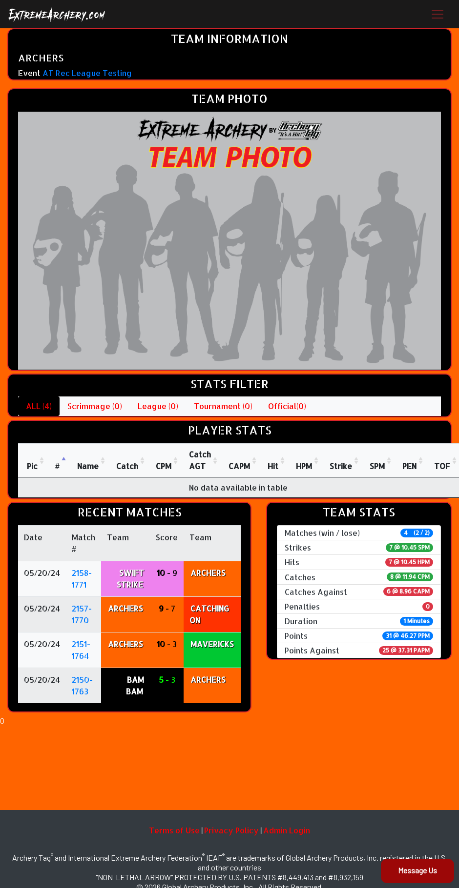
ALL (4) (39, 406)
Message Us (417, 870)
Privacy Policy (231, 830)
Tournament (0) (223, 406)
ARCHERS (208, 573)
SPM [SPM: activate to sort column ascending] (377, 466)
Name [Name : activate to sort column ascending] (88, 466)
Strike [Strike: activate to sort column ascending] (341, 466)
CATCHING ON (209, 614)
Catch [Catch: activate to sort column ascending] (127, 466)
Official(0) (287, 406)
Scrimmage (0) (94, 406)
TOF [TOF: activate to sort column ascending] (442, 466)
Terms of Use (174, 830)
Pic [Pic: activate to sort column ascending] (32, 466)
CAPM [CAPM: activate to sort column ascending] (239, 466)
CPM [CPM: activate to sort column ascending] (163, 466)
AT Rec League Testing (87, 73)
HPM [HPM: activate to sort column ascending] (304, 466)
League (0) (158, 406)
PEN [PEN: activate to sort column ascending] (409, 466)
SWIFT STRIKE (130, 579)
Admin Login (286, 830)
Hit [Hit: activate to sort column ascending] (273, 466)
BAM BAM (135, 685)
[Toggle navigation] (437, 14)
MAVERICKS (212, 644)
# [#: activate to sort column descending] (57, 466)
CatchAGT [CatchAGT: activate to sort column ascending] (200, 460)
